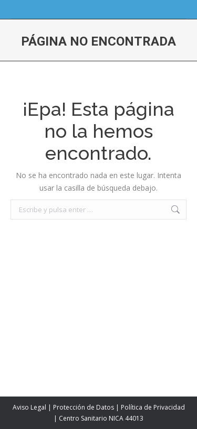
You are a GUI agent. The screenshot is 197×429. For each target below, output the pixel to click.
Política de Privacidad (153, 407)
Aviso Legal (29, 407)
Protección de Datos (83, 407)
